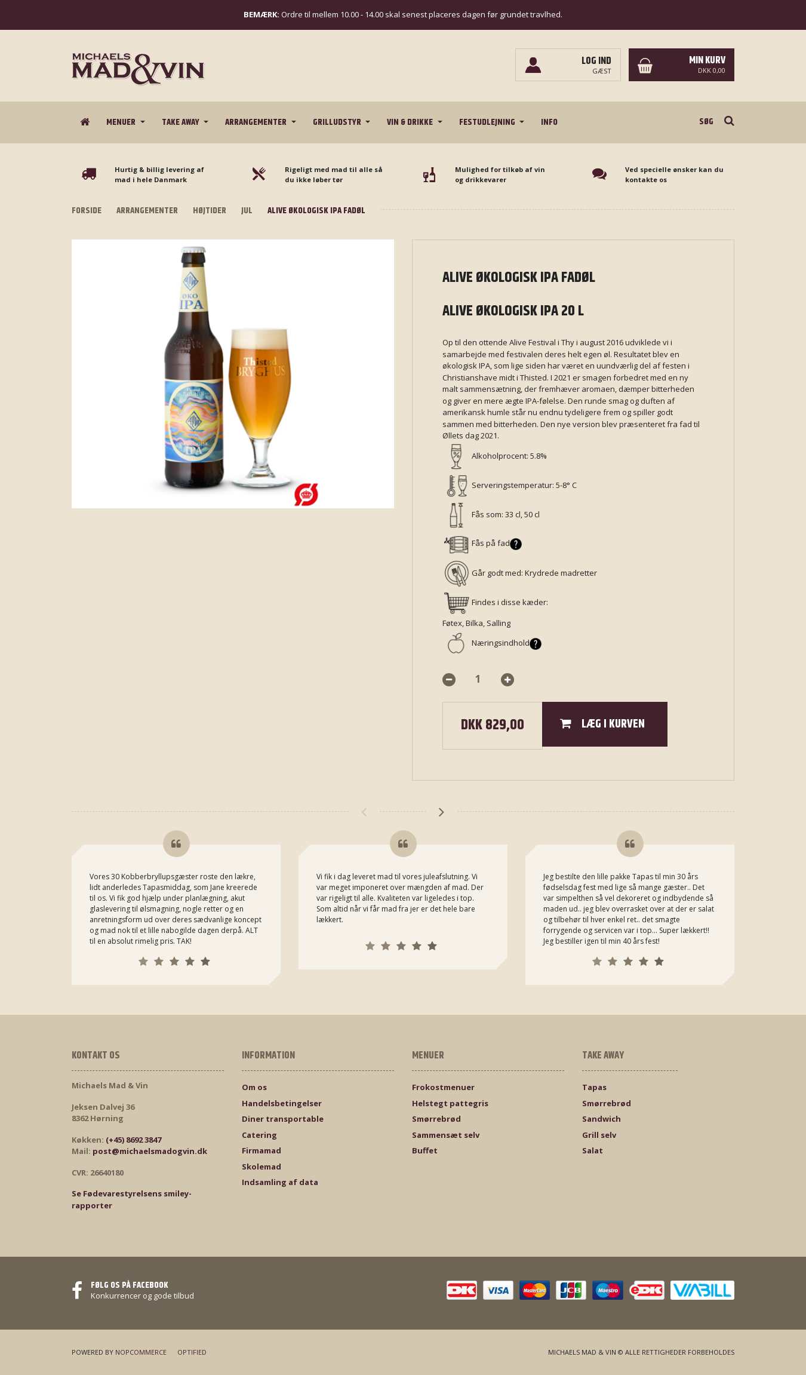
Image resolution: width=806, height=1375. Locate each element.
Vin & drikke (411, 122)
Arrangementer (256, 122)
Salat (592, 1150)
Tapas (594, 1087)
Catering (259, 1135)
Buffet (425, 1150)
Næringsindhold (507, 642)
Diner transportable (283, 1118)
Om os (254, 1087)
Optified (192, 1352)
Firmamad (261, 1150)
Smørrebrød (436, 1118)
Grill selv (599, 1135)
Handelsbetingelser (282, 1103)
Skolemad (261, 1166)
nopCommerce (141, 1352)
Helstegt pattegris (450, 1103)
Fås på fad (497, 543)
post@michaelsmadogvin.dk (150, 1151)
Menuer (121, 122)
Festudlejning (488, 122)
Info (549, 122)
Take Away (181, 122)
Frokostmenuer (443, 1087)
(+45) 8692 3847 (133, 1139)
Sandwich (601, 1118)
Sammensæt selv (445, 1135)
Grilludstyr (338, 122)
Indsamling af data (280, 1182)
